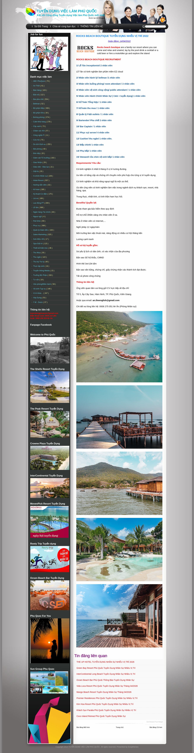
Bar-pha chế (38, 99)
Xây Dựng (37, 298)
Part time (37, 221)
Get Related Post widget (155, 722)
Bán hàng (37, 90)
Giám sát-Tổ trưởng (41, 158)
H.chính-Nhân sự (40, 176)
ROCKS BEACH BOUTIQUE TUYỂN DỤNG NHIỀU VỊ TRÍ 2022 (112, 36)
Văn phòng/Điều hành (42, 284)
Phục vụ (37, 226)
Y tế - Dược (38, 302)
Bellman (36, 104)
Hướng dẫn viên (40, 185)
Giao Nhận (38, 162)
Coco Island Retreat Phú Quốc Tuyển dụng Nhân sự (101, 716)
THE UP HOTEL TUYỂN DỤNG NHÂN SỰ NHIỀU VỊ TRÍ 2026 (105, 662)
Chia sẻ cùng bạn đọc (64, 26)
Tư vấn (36, 280)
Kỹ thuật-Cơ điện (40, 194)
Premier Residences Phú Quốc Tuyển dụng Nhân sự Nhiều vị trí (107, 698)
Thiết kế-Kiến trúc (40, 248)
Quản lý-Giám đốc (41, 230)
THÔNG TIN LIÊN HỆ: (91, 26)
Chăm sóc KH (39, 131)
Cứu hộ (36, 140)
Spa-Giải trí (38, 244)
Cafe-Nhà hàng (39, 122)
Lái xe (36, 198)
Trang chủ (119, 727)
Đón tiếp (37, 153)
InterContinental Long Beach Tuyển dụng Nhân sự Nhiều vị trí (106, 674)
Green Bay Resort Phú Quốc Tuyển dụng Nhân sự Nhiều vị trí (106, 668)
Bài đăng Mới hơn (83, 727)
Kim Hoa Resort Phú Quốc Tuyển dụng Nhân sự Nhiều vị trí (105, 704)
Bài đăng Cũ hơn (156, 727)
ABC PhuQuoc (39, 81)
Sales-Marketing (40, 234)
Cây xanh (37, 126)
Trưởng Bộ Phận (40, 275)
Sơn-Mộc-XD (39, 239)
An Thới (36, 86)
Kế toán (36, 189)
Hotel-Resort (38, 180)
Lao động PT (38, 203)
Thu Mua (37, 253)
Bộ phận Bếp (39, 108)
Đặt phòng (37, 149)
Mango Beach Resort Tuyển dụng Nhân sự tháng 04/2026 (104, 692)
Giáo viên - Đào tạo (41, 167)
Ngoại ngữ (37, 216)
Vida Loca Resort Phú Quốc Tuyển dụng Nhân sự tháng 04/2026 (107, 686)
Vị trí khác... (38, 293)
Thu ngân (37, 257)
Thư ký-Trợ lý (39, 262)
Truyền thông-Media (41, 271)
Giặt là (36, 171)
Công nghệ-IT (39, 135)
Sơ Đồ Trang (41, 26)
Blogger (102, 18)
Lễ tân (36, 207)
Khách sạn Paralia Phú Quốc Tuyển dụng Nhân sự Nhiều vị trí (106, 710)
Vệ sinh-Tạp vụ (39, 289)
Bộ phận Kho (39, 113)
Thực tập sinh (39, 266)
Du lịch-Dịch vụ (39, 144)
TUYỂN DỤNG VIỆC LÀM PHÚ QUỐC (67, 11)
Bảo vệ (36, 95)
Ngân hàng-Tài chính (42, 212)
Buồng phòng (39, 117)
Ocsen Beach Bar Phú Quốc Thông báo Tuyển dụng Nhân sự (105, 680)
